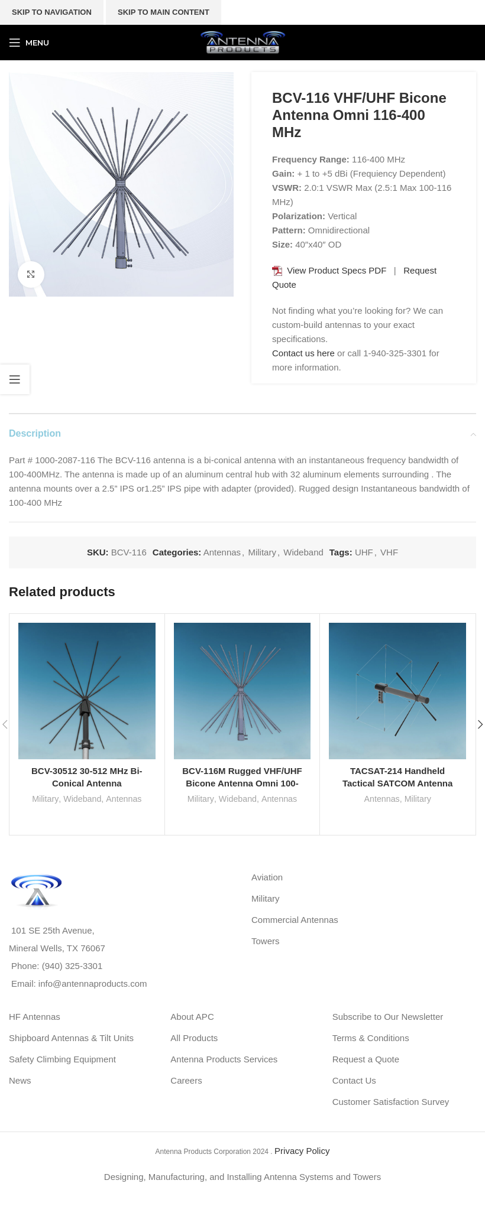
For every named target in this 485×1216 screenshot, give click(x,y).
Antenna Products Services (223, 1059)
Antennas (222, 552)
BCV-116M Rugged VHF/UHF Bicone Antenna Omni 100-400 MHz (242, 783)
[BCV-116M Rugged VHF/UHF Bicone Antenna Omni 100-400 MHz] (242, 691)
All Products (194, 1038)
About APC (192, 1017)
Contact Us (354, 1080)
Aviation (267, 877)
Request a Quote (365, 1059)
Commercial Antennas (294, 920)
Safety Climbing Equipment (62, 1059)
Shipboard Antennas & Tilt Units (71, 1038)
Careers (186, 1080)
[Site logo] (242, 42)
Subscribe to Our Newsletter (388, 1017)
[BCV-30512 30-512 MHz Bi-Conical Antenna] (87, 691)
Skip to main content (163, 12)
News (20, 1080)
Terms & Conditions (370, 1038)
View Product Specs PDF (336, 270)
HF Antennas (34, 1017)
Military (262, 552)
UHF (364, 552)
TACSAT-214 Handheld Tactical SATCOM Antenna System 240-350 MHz (397, 783)
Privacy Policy (301, 1151)
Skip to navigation (52, 12)
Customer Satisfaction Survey (391, 1102)
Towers (265, 941)
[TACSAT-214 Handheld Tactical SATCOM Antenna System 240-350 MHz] (397, 691)
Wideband (303, 552)
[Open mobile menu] (29, 42)
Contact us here (303, 353)
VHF (389, 552)
